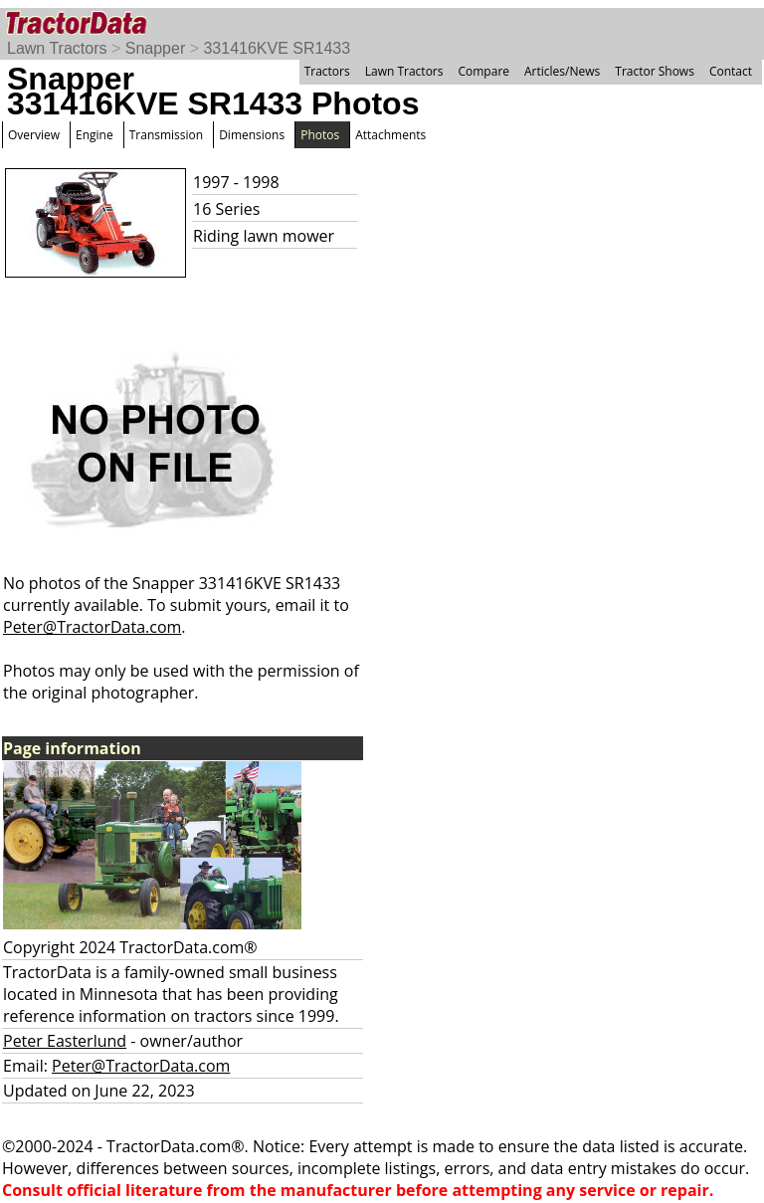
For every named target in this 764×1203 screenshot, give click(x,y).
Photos (319, 134)
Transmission (166, 134)
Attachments (390, 134)
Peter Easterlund (64, 1041)
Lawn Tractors (56, 48)
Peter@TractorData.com (92, 627)
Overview (34, 134)
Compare (483, 71)
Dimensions (252, 134)
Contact (730, 71)
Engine (94, 134)
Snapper (155, 48)
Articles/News (562, 71)
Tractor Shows (654, 71)
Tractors (327, 71)
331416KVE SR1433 (276, 48)
